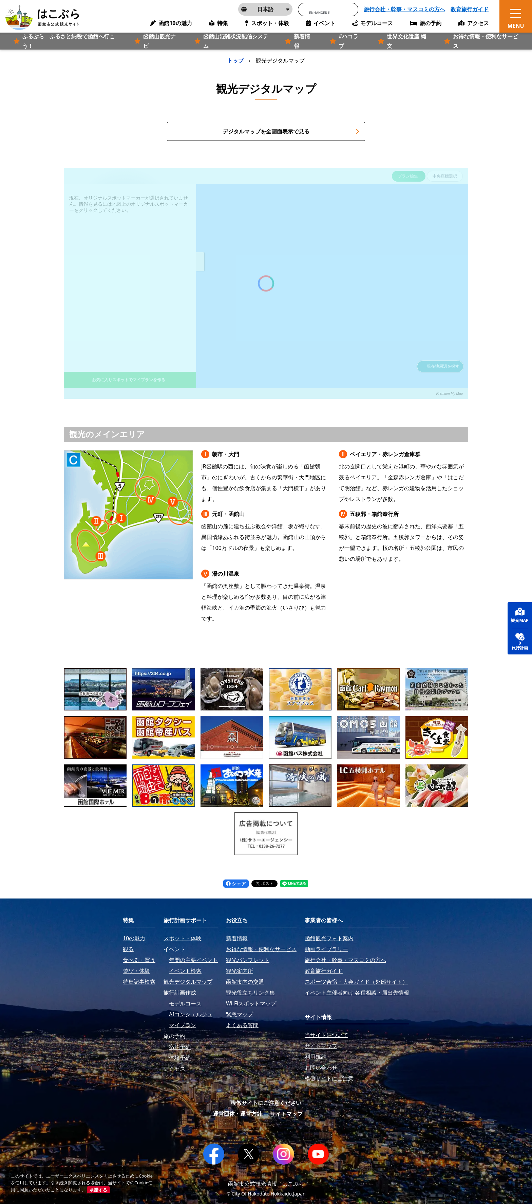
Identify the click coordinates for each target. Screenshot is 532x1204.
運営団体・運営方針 (237, 1113)
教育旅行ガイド (470, 9)
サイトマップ (286, 1113)
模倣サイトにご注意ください (266, 1103)
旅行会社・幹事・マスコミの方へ (404, 9)
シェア (236, 883)
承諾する (98, 1190)
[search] (319, 12)
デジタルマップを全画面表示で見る (291, 131)
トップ (235, 60)
